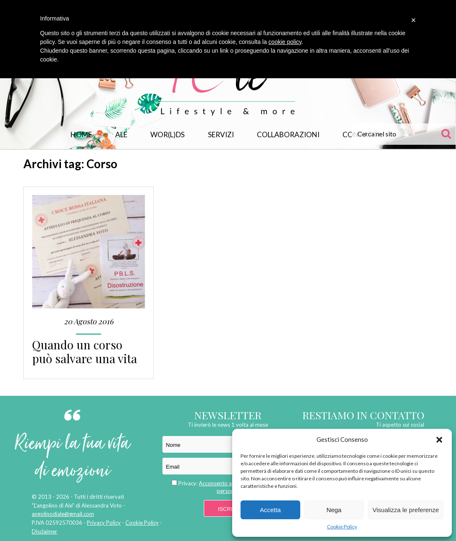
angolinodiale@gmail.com (63, 513)
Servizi (221, 134)
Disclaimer (44, 531)
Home (81, 134)
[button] (439, 440)
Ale (121, 134)
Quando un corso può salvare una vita (84, 351)
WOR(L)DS (167, 134)
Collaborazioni (288, 134)
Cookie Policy (342, 526)
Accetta (270, 509)
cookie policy (285, 41)
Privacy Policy (104, 522)
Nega (334, 509)
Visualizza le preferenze (405, 509)
